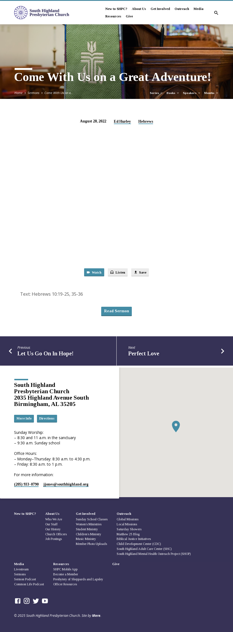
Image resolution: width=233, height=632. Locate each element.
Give (129, 16)
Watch (93, 272)
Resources (113, 16)
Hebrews (145, 121)
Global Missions (127, 519)
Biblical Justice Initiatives (134, 539)
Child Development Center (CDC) (139, 544)
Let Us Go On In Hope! (45, 355)
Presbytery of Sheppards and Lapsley (78, 579)
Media (198, 9)
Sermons (33, 93)
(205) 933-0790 (26, 484)
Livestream (21, 569)
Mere (96, 615)
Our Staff (51, 524)
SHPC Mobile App (65, 569)
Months (211, 93)
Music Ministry (86, 539)
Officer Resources (65, 584)
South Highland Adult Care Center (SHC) (144, 549)
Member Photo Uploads (91, 544)
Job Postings (53, 539)
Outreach (182, 9)
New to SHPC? (116, 9)
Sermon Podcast (25, 579)
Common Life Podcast (29, 584)
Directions (48, 418)
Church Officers (56, 534)
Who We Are (53, 519)
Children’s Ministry (88, 534)
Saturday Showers (129, 529)
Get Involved (160, 9)
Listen (118, 272)
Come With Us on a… (58, 93)
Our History (53, 529)
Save (141, 272)
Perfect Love (143, 355)
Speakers (192, 93)
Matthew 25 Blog (128, 534)
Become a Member (65, 574)
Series (156, 93)
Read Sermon (116, 312)
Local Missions (127, 524)
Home (18, 93)
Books (173, 93)
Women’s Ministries (88, 524)
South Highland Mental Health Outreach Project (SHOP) (154, 554)
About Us (139, 9)
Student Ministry (87, 529)
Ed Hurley (122, 121)
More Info (24, 418)
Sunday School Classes (92, 519)
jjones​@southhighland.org (66, 484)
